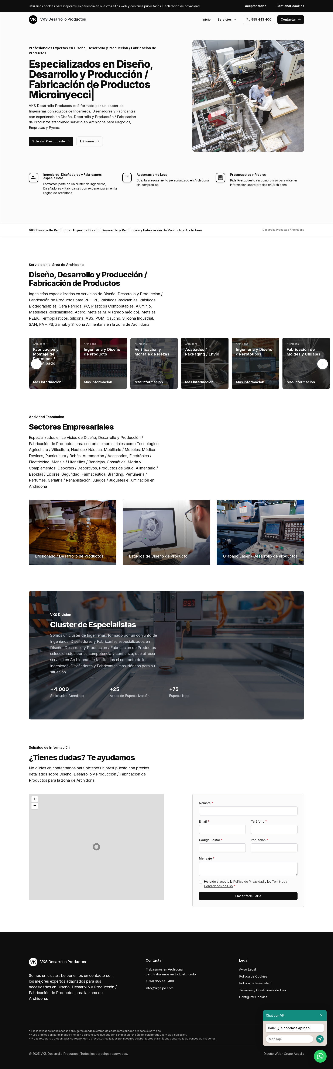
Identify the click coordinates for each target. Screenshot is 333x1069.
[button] (322, 364)
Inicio (206, 19)
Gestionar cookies (290, 6)
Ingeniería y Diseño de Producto (102, 351)
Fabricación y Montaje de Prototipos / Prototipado (46, 356)
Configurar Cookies (253, 997)
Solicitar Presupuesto (51, 141)
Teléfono (259, 821)
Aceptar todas (255, 6)
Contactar (291, 19)
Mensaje (206, 858)
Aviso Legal (247, 969)
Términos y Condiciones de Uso (262, 990)
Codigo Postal (210, 840)
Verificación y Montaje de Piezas (152, 351)
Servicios (226, 19)
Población (259, 840)
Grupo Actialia (294, 1054)
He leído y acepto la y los (246, 884)
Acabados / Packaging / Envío (202, 351)
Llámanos (89, 141)
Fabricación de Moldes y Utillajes (303, 351)
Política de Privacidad (248, 881)
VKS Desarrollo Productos (57, 19)
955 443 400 (259, 19)
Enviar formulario (248, 896)
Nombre (206, 803)
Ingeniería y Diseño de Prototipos (254, 351)
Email (204, 821)
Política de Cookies (253, 976)
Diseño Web (272, 1054)
